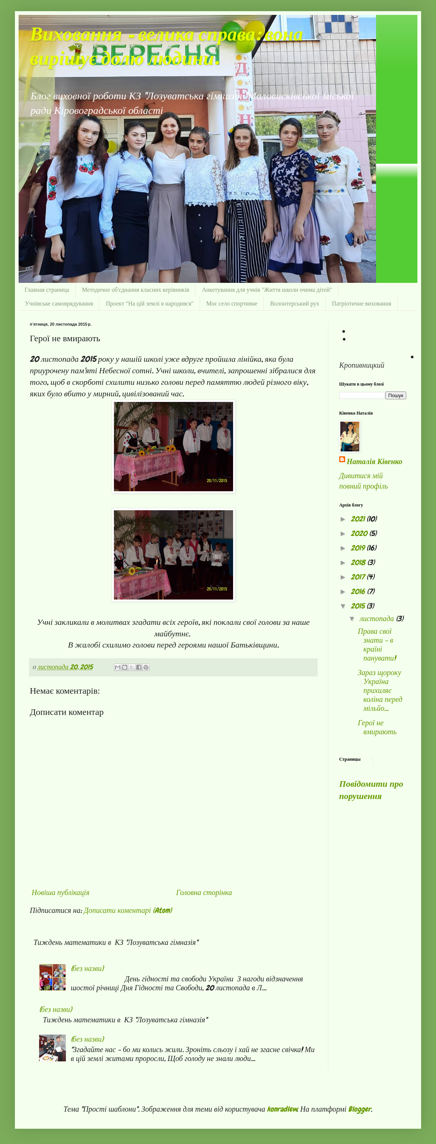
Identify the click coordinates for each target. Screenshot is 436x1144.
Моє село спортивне (231, 303)
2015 (358, 606)
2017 (358, 577)
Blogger (359, 1109)
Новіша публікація (60, 892)
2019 (358, 548)
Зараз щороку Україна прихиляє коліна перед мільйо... (380, 690)
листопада (378, 618)
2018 (359, 562)
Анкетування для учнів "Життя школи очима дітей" (267, 290)
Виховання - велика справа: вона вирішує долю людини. (166, 47)
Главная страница (47, 290)
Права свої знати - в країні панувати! (377, 644)
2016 (359, 591)
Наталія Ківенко (374, 461)
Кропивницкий (361, 365)
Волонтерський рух (294, 303)
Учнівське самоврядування (59, 303)
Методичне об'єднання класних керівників (136, 290)
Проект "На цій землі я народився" (150, 303)
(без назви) (87, 968)
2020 (360, 533)
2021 (358, 519)
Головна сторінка (204, 892)
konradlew (282, 1109)
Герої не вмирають (377, 727)
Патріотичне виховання (361, 303)
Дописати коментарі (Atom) (128, 910)
